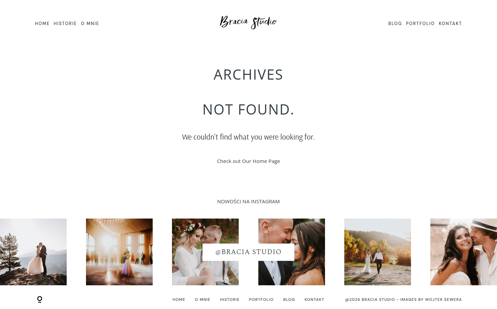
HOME (42, 23)
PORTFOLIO (420, 23)
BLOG (395, 23)
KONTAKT (450, 23)
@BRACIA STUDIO (248, 252)
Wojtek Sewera (443, 299)
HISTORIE (65, 23)
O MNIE (90, 23)
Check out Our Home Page (248, 161)
